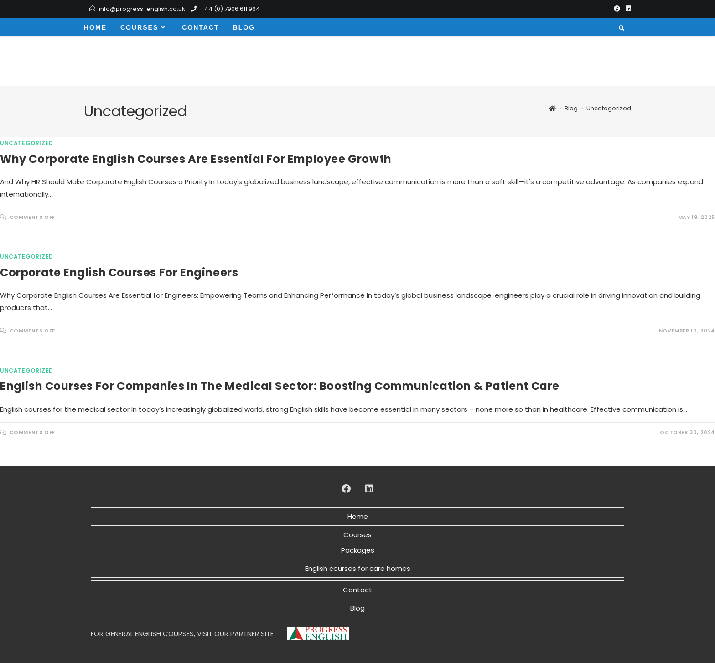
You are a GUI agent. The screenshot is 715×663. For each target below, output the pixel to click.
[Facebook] (617, 9)
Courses (357, 534)
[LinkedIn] (627, 9)
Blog (357, 608)
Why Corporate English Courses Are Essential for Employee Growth (196, 158)
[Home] (552, 108)
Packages (357, 550)
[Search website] (621, 28)
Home (357, 516)
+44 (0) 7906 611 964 (230, 9)
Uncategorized (608, 108)
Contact (357, 590)
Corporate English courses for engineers (119, 272)
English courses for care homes (357, 568)
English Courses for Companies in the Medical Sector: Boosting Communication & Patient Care (280, 386)
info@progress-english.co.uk (142, 9)
